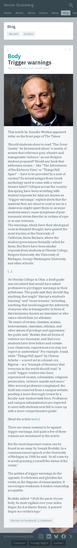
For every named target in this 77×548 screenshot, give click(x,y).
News (55, 13)
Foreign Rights (39, 543)
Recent (13, 34)
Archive (28, 34)
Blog (65, 13)
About (31, 13)
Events (43, 13)
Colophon (19, 543)
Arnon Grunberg (19, 4)
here (34, 419)
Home (7, 13)
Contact (58, 543)
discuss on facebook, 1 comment (31, 520)
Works (19, 13)
